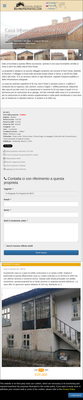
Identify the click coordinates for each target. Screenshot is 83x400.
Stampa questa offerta (12, 158)
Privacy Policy (69, 389)
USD (36, 370)
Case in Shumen (42, 41)
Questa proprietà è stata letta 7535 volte (18, 151)
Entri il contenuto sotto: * (16, 221)
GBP (46, 370)
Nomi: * (7, 210)
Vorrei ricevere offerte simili (18, 246)
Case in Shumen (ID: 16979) (14, 269)
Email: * (7, 199)
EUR (41, 370)
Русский (51, 6)
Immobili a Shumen (22, 41)
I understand (75, 395)
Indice (7, 41)
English (50, 3)
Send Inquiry (41, 252)
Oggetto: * (9, 189)
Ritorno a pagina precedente (14, 162)
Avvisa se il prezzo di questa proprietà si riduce (20, 155)
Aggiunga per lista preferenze (14, 169)
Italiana (50, 8)
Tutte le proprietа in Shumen (14, 166)
